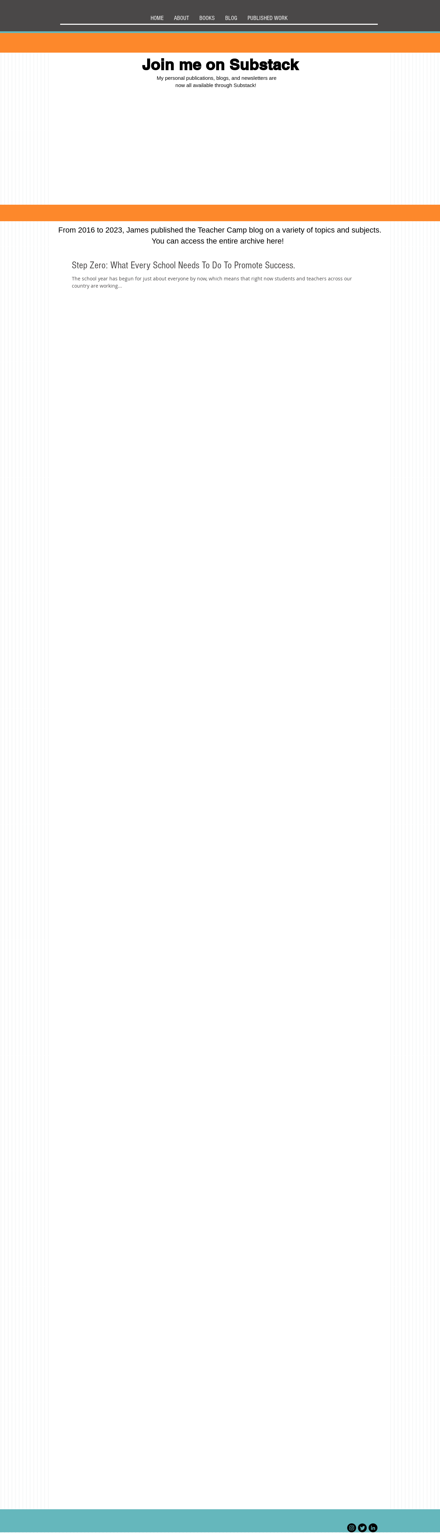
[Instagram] (351, 1527)
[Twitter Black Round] (362, 1527)
